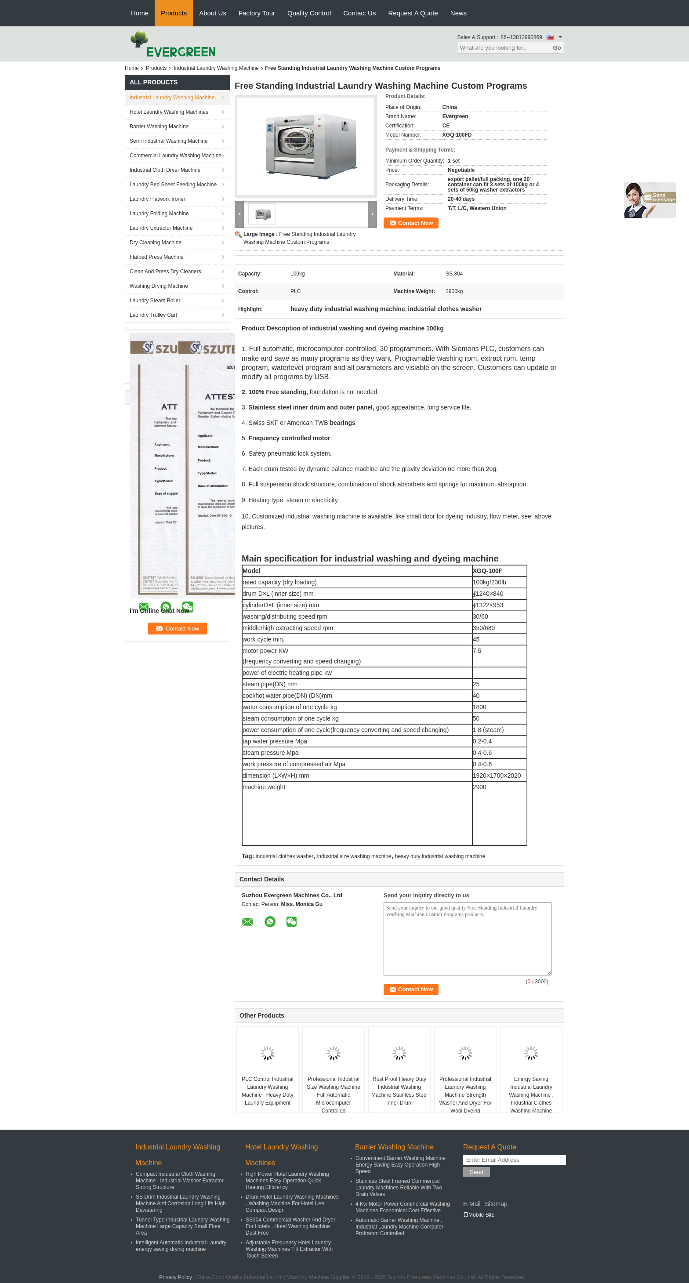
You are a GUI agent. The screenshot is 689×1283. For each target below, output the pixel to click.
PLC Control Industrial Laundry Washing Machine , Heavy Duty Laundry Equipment (267, 1091)
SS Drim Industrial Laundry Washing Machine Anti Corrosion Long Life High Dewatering (181, 1203)
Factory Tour (257, 13)
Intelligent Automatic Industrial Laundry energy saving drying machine (181, 1246)
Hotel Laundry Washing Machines (169, 112)
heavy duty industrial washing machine (440, 856)
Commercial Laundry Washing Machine (175, 155)
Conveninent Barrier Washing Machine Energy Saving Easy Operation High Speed (400, 1164)
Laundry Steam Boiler (155, 300)
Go (557, 47)
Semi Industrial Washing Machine (169, 141)
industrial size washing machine (354, 856)
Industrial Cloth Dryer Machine (165, 170)
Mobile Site (478, 1215)
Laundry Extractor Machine (161, 228)
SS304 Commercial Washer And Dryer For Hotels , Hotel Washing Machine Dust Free (290, 1226)
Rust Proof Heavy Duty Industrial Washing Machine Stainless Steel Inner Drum (399, 1091)
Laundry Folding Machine (159, 213)
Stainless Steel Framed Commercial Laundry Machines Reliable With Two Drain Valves (398, 1187)
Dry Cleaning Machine (155, 242)
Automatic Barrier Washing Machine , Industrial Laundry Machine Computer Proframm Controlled (399, 1226)
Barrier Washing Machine (159, 126)
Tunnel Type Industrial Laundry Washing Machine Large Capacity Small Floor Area (183, 1226)
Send (476, 1172)
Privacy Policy (175, 1277)
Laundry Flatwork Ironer (157, 199)
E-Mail (472, 1203)
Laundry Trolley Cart (153, 315)
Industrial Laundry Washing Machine (216, 68)
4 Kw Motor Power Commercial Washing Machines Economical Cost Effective (402, 1207)
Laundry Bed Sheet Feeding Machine (173, 184)
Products (174, 13)
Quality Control (309, 13)
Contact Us (359, 13)
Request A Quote (413, 13)
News (458, 13)
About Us (212, 13)
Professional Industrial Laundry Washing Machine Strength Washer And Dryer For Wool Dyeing (465, 1095)
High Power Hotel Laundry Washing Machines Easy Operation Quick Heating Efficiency (287, 1180)
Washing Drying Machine (159, 286)
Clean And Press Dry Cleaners (165, 271)
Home (140, 13)
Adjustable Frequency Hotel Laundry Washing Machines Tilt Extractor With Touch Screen (289, 1249)
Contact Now (415, 223)
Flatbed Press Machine (157, 257)
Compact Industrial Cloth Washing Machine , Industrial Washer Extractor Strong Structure (180, 1180)
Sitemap (496, 1203)
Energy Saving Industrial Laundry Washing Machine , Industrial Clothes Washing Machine (531, 1095)
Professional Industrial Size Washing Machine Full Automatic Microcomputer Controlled (333, 1095)
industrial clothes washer (284, 856)
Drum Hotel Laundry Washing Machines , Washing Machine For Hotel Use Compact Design (292, 1203)
